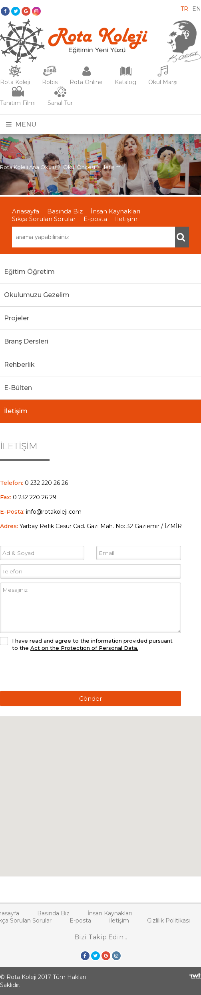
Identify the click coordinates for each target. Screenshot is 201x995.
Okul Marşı (162, 82)
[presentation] (60, 671)
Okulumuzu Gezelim (37, 295)
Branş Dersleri (26, 341)
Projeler (16, 318)
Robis (50, 82)
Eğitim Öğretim (29, 271)
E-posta (95, 219)
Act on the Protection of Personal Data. (84, 648)
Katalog (125, 82)
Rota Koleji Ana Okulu (28, 167)
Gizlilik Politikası (168, 920)
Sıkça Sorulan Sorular (44, 219)
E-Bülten (18, 388)
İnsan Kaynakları (115, 211)
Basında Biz (65, 211)
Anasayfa (25, 211)
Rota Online (86, 82)
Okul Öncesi (79, 167)
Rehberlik (19, 364)
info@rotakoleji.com (54, 511)
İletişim (111, 167)
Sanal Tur (60, 103)
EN (196, 8)
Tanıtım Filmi (18, 103)
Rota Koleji (15, 82)
